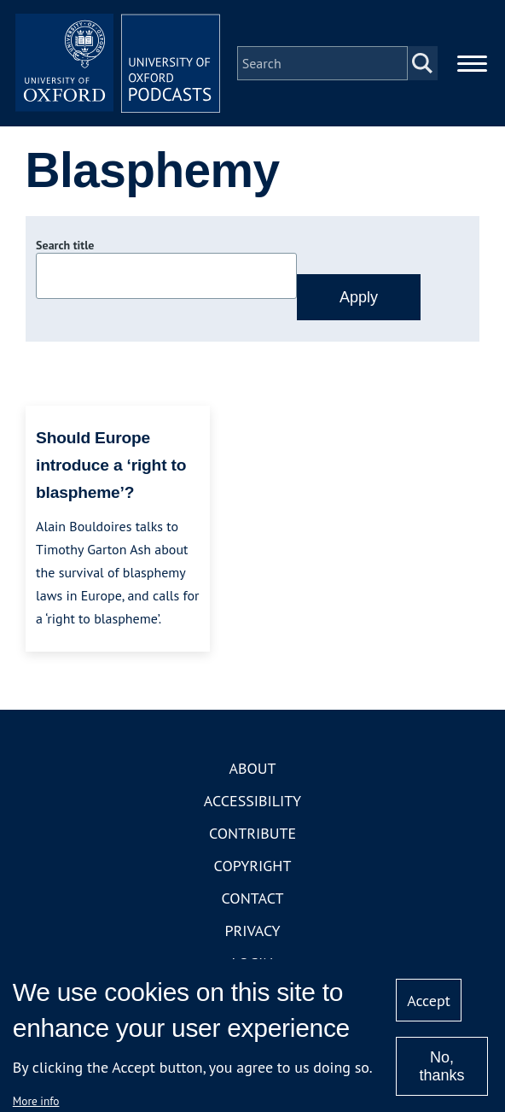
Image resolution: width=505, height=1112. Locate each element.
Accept (428, 1000)
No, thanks (441, 1066)
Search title (65, 245)
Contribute (252, 833)
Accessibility (252, 801)
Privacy (252, 930)
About (252, 768)
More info (36, 1101)
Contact (253, 898)
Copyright (253, 865)
